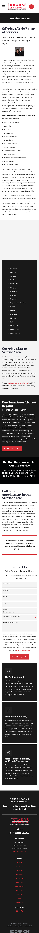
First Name (6, 584)
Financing (19, 882)
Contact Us (19, 902)
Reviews (19, 894)
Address (5, 610)
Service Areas (19, 886)
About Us (19, 866)
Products (19, 874)
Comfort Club (19, 878)
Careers (19, 898)
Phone (5, 596)
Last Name (6, 590)
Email (4, 603)
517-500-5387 (19, 833)
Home (19, 862)
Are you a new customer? (11, 616)
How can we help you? (10, 622)
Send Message (19, 657)
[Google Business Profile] (17, 911)
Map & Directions (19, 851)
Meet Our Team (12, 449)
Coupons (19, 890)
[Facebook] (22, 911)
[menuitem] (9, 926)
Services (19, 870)
